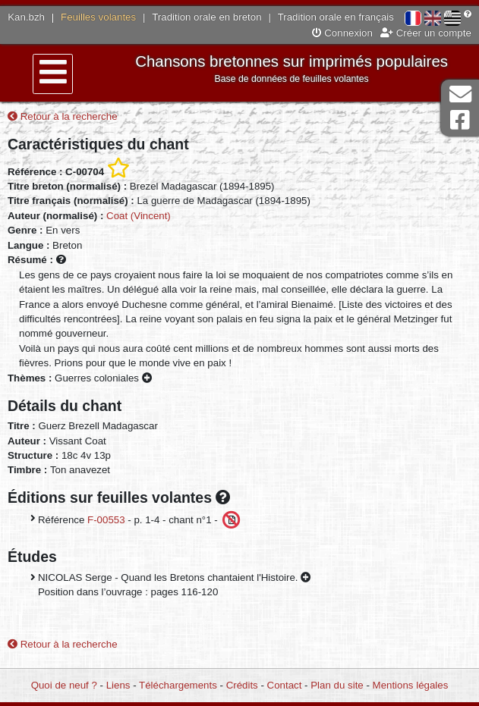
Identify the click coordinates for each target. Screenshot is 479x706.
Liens (118, 685)
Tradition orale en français (336, 17)
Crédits (242, 685)
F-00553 (106, 519)
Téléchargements (178, 685)
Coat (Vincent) (138, 215)
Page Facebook (460, 120)
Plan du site (336, 685)
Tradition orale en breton (206, 17)
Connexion (342, 33)
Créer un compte (425, 33)
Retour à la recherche (63, 116)
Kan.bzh (26, 17)
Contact (284, 685)
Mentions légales (411, 685)
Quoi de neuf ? (64, 685)
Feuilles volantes (98, 17)
